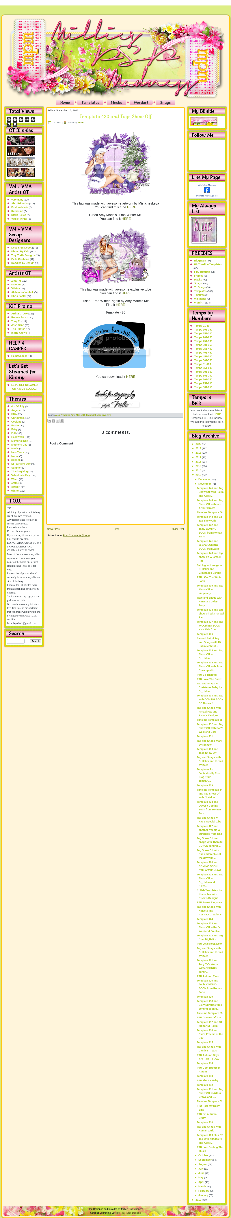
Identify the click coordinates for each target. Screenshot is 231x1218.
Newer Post (53, 529)
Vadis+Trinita (19, 218)
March (202, 1186)
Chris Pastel (18, 296)
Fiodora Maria (19, 207)
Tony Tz (16, 321)
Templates (90, 102)
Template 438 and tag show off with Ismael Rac (210, 613)
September (205, 1159)
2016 (198, 461)
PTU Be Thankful (207, 674)
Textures (199, 294)
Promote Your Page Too (207, 196)
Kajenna (16, 284)
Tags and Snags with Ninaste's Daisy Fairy (209, 601)
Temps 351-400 (203, 348)
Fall (13, 433)
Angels (15, 410)
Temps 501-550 (203, 360)
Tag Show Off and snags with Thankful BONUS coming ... (210, 842)
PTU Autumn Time (208, 976)
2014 (198, 470)
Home (65, 102)
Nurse (15, 456)
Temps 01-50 (202, 325)
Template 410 (205, 1122)
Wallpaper (200, 298)
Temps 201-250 (203, 337)
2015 (198, 466)
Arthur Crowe (19, 313)
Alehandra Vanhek (22, 292)
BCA (14, 414)
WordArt (199, 302)
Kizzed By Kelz (20, 251)
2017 (198, 457)
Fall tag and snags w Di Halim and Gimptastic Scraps (209, 569)
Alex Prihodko (20, 203)
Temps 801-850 (203, 387)
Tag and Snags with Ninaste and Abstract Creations (209, 910)
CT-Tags (86, 415)
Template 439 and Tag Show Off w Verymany (210, 589)
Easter (15, 425)
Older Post (178, 529)
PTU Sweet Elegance (209, 902)
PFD (109, 415)
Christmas (17, 417)
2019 (198, 448)
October (203, 1155)
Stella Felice (18, 214)
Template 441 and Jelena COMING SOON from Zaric (208, 545)
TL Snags (200, 287)
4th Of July (18, 406)
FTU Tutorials (202, 271)
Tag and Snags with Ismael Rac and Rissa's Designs (209, 711)
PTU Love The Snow (209, 679)
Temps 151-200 (203, 333)
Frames (198, 275)
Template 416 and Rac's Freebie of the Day (210, 1034)
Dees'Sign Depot (21, 247)
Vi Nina (15, 288)
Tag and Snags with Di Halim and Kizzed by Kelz (210, 761)
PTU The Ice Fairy (207, 1080)
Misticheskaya (99, 415)
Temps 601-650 (203, 371)
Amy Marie (76, 415)
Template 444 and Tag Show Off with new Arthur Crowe (210, 504)
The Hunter (18, 328)
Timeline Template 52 (209, 1101)
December (205, 479)
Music (15, 448)
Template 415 (205, 1042)
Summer (16, 467)
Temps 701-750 (203, 379)
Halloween (17, 437)
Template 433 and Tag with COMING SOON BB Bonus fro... (210, 699)
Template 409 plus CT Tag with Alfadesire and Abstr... (210, 1139)
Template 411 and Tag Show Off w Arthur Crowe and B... (210, 1093)
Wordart (141, 102)
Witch (14, 479)
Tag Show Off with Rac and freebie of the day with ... (209, 854)
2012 (198, 1199)
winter (15, 490)
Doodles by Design (22, 262)
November (205, 483)
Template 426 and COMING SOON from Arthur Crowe (209, 866)
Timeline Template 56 (209, 512)
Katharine (17, 211)
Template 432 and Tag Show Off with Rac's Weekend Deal (210, 728)
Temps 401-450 (203, 352)
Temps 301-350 (203, 344)
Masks (116, 102)
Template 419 (205, 996)
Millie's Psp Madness (207, 185)
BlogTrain (200, 260)
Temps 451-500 (203, 356)
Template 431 (205, 736)
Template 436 (205, 634)
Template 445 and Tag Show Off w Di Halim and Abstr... (210, 492)
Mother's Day (19, 444)
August (203, 1164)
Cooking (16, 421)
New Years (17, 452)
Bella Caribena (20, 259)
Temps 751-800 (203, 383)
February (204, 1190)
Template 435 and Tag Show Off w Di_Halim (210, 654)
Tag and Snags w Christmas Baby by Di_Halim (209, 687)
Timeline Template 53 (209, 1013)
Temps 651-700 (203, 375)
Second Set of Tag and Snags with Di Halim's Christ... (209, 642)
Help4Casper (19, 355)
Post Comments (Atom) (76, 535)
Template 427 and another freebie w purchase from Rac (209, 830)
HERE (131, 207)
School (15, 460)
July (201, 1168)
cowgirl (15, 486)
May (201, 1177)
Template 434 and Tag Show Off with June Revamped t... (210, 666)
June (201, 1173)
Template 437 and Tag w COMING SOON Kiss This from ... (210, 625)
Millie (80, 122)
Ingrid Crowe (19, 332)
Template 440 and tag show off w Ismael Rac (210, 557)
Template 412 (205, 1084)
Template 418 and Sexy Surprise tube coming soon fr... (209, 1005)
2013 (198, 475)
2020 (198, 443)
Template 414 (205, 1063)
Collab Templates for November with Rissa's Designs (209, 894)
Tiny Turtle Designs (23, 255)
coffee (15, 483)
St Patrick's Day (21, 463)
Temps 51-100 (202, 364)
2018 (198, 452)
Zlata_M (16, 280)
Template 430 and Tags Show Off (115, 116)
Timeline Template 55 (209, 719)
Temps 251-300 (203, 341)
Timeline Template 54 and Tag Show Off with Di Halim (209, 793)
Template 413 (205, 1075)
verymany (17, 199)
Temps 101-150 (203, 329)
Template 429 (205, 785)
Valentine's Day (20, 475)
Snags (165, 102)
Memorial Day (19, 440)
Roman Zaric (19, 317)
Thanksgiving (19, 471)
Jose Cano (17, 325)
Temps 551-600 (203, 367)
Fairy (14, 429)
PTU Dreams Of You (209, 1017)
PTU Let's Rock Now (209, 943)
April (201, 1182)
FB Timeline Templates (208, 264)
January (203, 1195)
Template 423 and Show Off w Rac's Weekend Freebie (208, 927)
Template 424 (205, 919)
